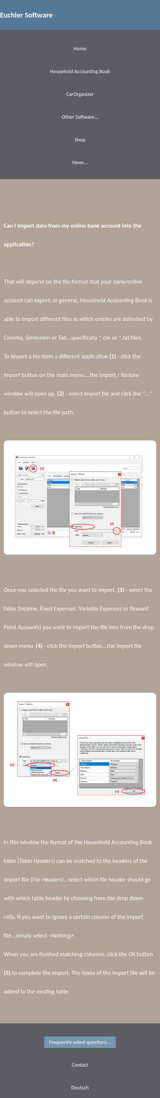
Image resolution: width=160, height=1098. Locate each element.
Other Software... (80, 117)
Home (80, 49)
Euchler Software (26, 14)
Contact (80, 1065)
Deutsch (80, 1088)
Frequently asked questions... (80, 1042)
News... (80, 162)
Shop (80, 140)
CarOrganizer (80, 94)
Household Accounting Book (80, 71)
